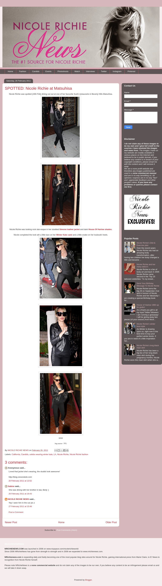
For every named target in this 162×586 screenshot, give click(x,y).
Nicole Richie (63, 454)
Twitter (104, 71)
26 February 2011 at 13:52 (20, 481)
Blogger (88, 580)
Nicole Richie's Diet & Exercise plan (146, 244)
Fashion (22, 71)
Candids (35, 71)
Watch (77, 71)
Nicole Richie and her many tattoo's (146, 265)
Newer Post (11, 522)
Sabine (11, 486)
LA (55, 454)
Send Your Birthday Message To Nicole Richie (148, 284)
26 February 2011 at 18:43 (20, 494)
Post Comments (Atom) (67, 530)
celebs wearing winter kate (41, 454)
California (16, 454)
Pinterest (131, 71)
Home (10, 71)
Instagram (117, 71)
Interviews (90, 71)
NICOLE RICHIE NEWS (18, 499)
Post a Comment (16, 512)
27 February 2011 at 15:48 (20, 506)
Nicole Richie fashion (79, 454)
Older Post (111, 522)
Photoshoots (62, 71)
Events (48, 71)
